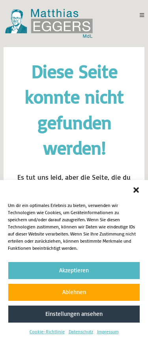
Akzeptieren (74, 270)
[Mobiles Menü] (142, 15)
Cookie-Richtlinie (47, 331)
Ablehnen (74, 292)
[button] (136, 190)
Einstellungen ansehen (74, 313)
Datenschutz (81, 331)
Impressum (108, 331)
